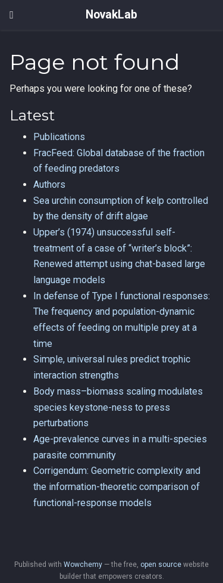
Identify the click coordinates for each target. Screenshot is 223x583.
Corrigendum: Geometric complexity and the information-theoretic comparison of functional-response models (116, 486)
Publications (59, 136)
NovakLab (111, 14)
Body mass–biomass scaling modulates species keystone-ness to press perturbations (118, 407)
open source (160, 564)
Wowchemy (83, 564)
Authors (49, 184)
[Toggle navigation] (12, 15)
